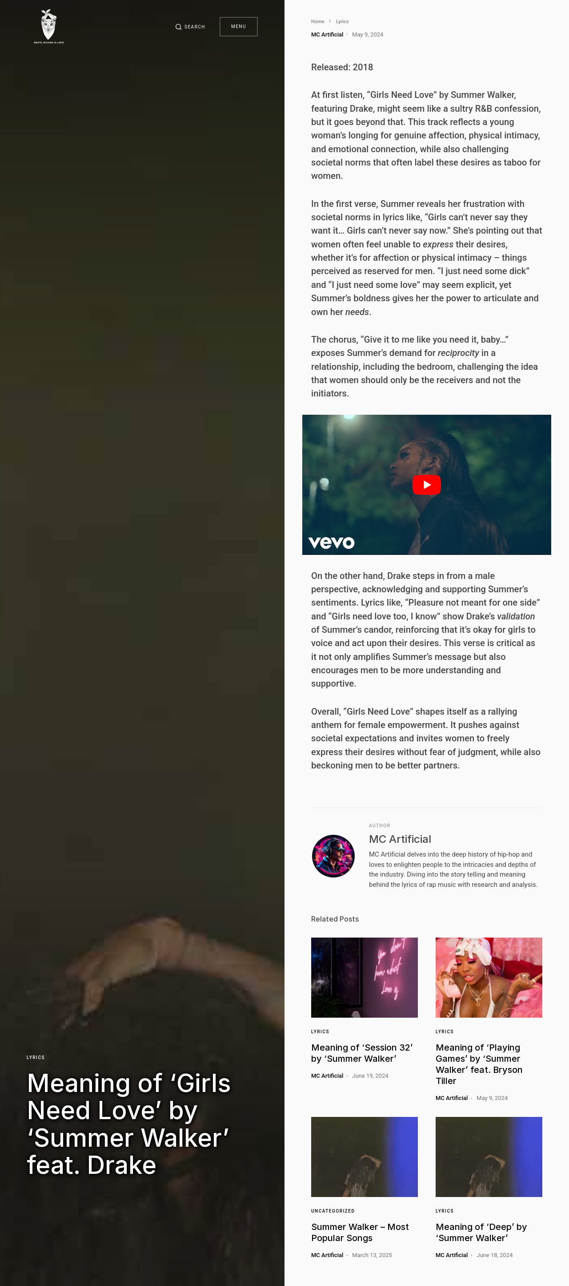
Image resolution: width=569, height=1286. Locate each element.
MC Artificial (400, 839)
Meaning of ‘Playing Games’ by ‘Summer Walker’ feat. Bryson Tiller (479, 1064)
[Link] (364, 978)
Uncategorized (333, 1211)
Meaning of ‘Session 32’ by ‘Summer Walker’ (362, 1053)
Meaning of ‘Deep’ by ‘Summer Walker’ (481, 1232)
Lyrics (36, 1057)
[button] (190, 26)
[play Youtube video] (426, 485)
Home (318, 21)
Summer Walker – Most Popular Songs (360, 1232)
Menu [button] (238, 26)
